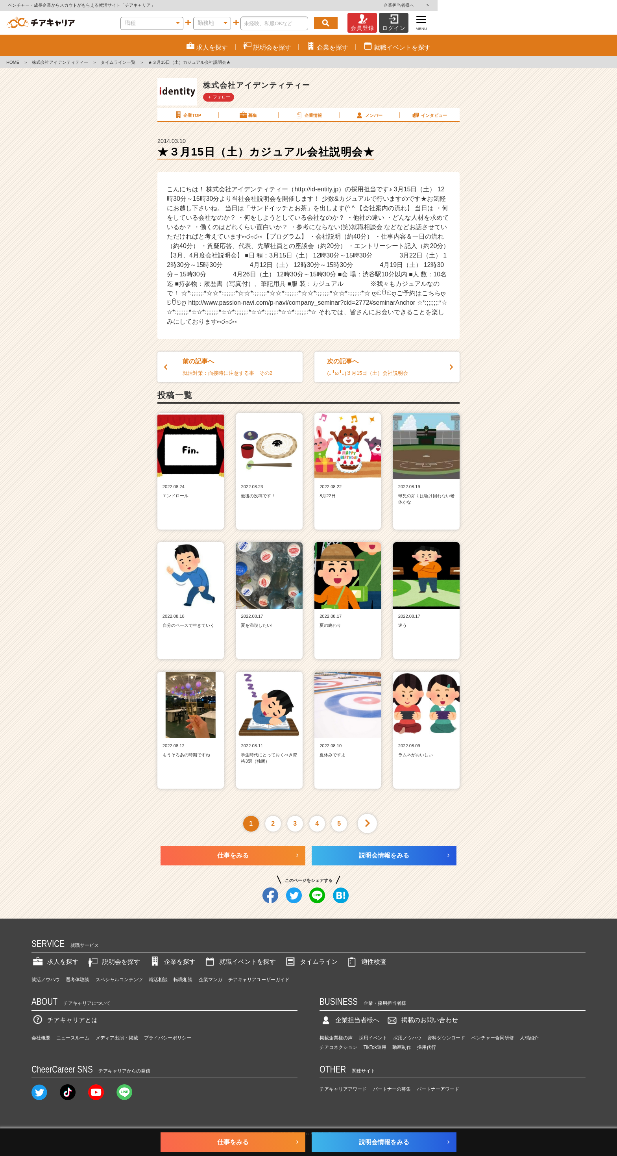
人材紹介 (529, 1038)
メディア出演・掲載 (117, 1038)
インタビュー (429, 115)
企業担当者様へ (585, 5)
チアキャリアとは (64, 1020)
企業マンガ (210, 979)
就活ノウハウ (45, 979)
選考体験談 (77, 979)
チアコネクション (338, 1047)
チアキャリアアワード (343, 1089)
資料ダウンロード (446, 1038)
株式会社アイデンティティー (60, 62)
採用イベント (373, 1038)
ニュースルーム (72, 1038)
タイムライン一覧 (118, 62)
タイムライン (311, 962)
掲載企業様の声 (336, 1038)
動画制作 (401, 1047)
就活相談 (158, 979)
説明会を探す (113, 962)
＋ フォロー (218, 96)
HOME (12, 62)
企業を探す (172, 962)
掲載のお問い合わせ (422, 1020)
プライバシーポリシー (167, 1038)
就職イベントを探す (239, 962)
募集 (247, 115)
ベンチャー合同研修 (492, 1038)
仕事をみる (233, 855)
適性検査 (365, 962)
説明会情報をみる (384, 855)
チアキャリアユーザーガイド (259, 979)
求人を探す (55, 962)
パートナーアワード (438, 1089)
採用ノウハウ (407, 1038)
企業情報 (308, 115)
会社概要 (40, 1038)
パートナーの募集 (392, 1089)
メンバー (368, 115)
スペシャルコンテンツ (119, 979)
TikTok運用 (375, 1047)
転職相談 (183, 979)
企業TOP (187, 115)
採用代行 (426, 1047)
